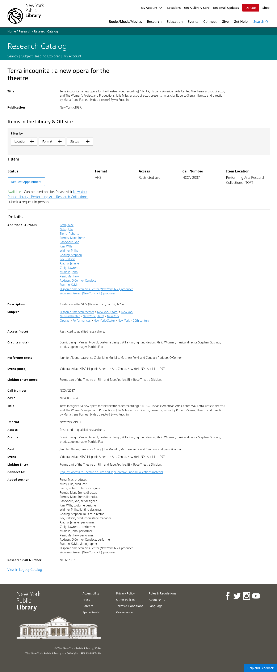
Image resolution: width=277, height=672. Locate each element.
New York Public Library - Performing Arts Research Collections (48, 194)
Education (175, 21)
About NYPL (157, 600)
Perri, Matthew (69, 276)
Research (154, 21)
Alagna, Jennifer (70, 263)
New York (127, 312)
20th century (141, 320)
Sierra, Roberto (69, 234)
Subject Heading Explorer (40, 56)
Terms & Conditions (129, 606)
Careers (88, 606)
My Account (151, 8)
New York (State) (107, 312)
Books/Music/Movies (125, 21)
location (24, 141)
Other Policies (125, 600)
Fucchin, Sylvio (69, 285)
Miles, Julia (66, 229)
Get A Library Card (197, 8)
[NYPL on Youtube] (256, 596)
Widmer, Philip (69, 250)
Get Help (241, 21)
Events (193, 21)
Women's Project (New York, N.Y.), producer (87, 293)
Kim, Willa (66, 246)
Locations (174, 8)
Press (86, 600)
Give (225, 21)
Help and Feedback (260, 668)
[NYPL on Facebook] (227, 596)
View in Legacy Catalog (25, 569)
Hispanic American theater (77, 312)
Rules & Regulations (162, 593)
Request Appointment (26, 182)
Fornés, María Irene (72, 238)
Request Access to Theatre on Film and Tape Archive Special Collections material (111, 472)
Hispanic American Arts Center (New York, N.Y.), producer (96, 289)
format (52, 141)
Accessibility (91, 593)
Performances (81, 320)
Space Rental (91, 612)
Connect (210, 21)
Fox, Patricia (67, 259)
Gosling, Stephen (71, 255)
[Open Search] (261, 21)
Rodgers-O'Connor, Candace (78, 280)
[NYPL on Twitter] (237, 596)
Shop (266, 8)
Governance (124, 612)
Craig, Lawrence (70, 268)
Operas (64, 320)
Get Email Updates (226, 8)
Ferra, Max (67, 225)
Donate (251, 8)
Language (155, 606)
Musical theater (70, 316)
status (79, 141)
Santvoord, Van (69, 242)
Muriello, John (69, 272)
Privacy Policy (125, 593)
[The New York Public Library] (26, 13)
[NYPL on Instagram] (246, 596)
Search (13, 56)
